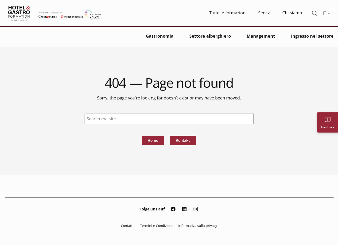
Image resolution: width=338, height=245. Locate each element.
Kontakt (183, 140)
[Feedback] (327, 122)
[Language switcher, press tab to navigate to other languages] (326, 13)
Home (153, 140)
